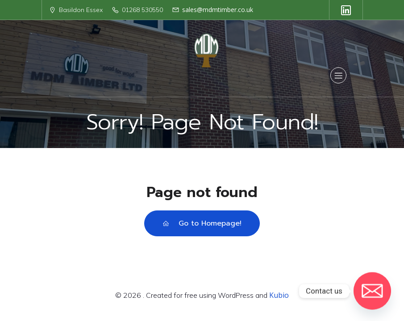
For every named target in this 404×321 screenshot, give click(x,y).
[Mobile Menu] (338, 75)
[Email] (372, 291)
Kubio (279, 295)
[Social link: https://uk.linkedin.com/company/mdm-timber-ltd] (346, 10)
